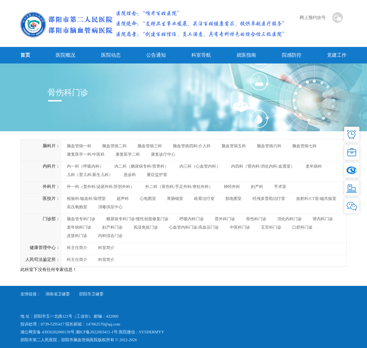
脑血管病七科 (304, 146)
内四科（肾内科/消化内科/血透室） (262, 166)
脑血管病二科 (114, 146)
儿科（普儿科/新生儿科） (90, 175)
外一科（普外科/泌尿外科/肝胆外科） (100, 186)
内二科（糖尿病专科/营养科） (141, 166)
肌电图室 (233, 198)
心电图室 (148, 198)
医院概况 (65, 55)
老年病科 (314, 166)
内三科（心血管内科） (199, 166)
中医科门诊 (240, 227)
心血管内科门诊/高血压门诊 (194, 227)
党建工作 (337, 55)
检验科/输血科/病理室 (86, 198)
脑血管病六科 (269, 146)
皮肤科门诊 (77, 236)
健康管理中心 (43, 247)
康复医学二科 (128, 154)
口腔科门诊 (302, 227)
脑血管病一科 (79, 146)
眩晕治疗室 (204, 198)
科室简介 (106, 247)
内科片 (49, 166)
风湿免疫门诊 (145, 227)
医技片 (49, 198)
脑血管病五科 (234, 146)
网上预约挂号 (313, 17)
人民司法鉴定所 (40, 259)
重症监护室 (157, 175)
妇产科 (257, 186)
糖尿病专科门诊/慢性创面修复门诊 (137, 219)
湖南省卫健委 (57, 294)
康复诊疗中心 (163, 154)
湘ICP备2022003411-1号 (97, 332)
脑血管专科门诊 (81, 219)
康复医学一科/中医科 (86, 154)
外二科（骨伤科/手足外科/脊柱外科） (179, 186)
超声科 (123, 198)
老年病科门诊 (79, 227)
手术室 (280, 186)
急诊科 (130, 175)
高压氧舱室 (77, 207)
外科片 (49, 186)
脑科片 (49, 145)
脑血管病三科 (150, 146)
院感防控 (291, 55)
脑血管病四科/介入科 (192, 146)
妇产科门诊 (112, 227)
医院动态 (111, 55)
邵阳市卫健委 (91, 294)
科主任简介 (77, 247)
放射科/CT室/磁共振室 (316, 198)
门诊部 (49, 218)
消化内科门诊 (289, 219)
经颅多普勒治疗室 (269, 198)
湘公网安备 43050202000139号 (47, 332)
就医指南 (246, 55)
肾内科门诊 (323, 219)
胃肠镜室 (175, 198)
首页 (25, 55)
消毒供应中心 (110, 207)
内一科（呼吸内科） (85, 166)
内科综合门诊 (110, 236)
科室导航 (201, 55)
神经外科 (232, 186)
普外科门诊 (225, 219)
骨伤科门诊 (256, 219)
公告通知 (156, 55)
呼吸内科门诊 (191, 219)
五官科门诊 (271, 227)
